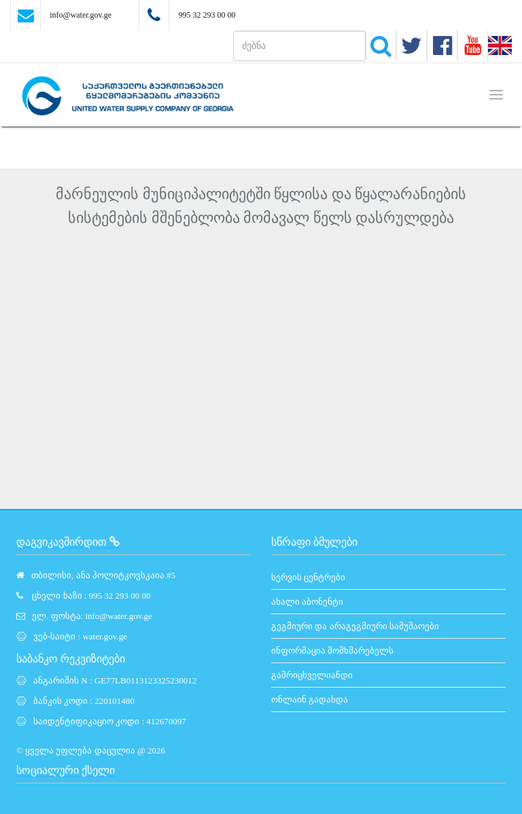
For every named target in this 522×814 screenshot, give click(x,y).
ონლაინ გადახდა (309, 699)
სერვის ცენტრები (308, 577)
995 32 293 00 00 (206, 15)
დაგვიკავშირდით (68, 542)
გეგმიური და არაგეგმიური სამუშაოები (355, 626)
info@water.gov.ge (80, 15)
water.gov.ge (104, 636)
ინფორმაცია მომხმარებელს (332, 650)
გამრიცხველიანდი (312, 675)
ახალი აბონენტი (307, 602)
